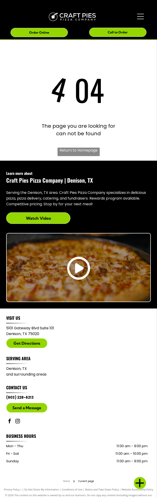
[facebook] (9, 422)
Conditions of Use (72, 489)
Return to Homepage (79, 150)
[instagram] (17, 422)
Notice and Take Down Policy (102, 489)
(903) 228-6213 (20, 397)
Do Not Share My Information (41, 489)
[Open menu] (140, 16)
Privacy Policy (12, 489)
